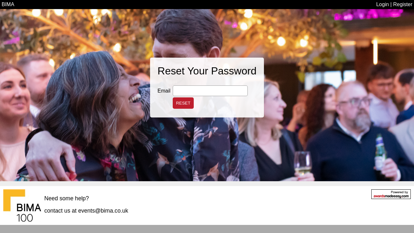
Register (402, 4)
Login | (384, 4)
